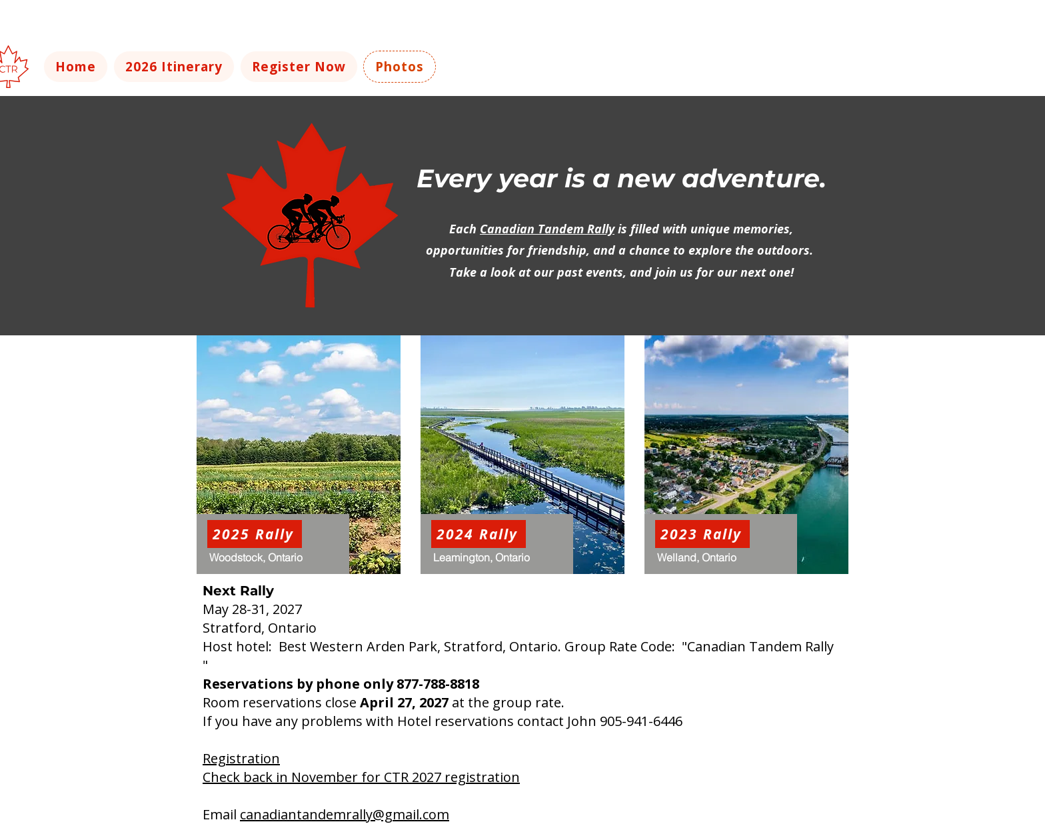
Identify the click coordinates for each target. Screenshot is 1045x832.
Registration (241, 758)
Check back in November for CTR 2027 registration (361, 777)
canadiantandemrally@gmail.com (344, 814)
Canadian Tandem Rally (547, 229)
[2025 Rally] (254, 534)
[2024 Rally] (478, 534)
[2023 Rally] (702, 534)
